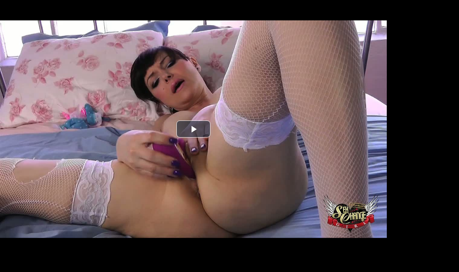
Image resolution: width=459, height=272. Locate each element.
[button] (193, 129)
